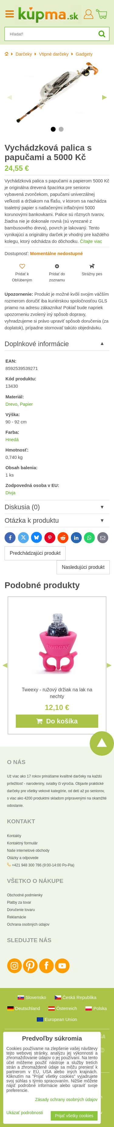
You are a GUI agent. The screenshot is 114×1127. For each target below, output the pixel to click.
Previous (9, 97)
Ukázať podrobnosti (24, 1113)
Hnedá (12, 439)
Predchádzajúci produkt (35, 553)
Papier (26, 404)
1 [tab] (53, 129)
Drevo (11, 404)
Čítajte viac (91, 241)
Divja (10, 492)
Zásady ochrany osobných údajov (66, 1099)
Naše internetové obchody (28, 850)
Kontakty (14, 836)
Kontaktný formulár (22, 843)
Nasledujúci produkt (83, 567)
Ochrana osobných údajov (28, 924)
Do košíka (57, 721)
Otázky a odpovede (22, 858)
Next (104, 97)
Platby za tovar (19, 902)
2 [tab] (61, 129)
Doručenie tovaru (21, 910)
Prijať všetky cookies (74, 1116)
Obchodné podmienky (25, 895)
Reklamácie (16, 917)
